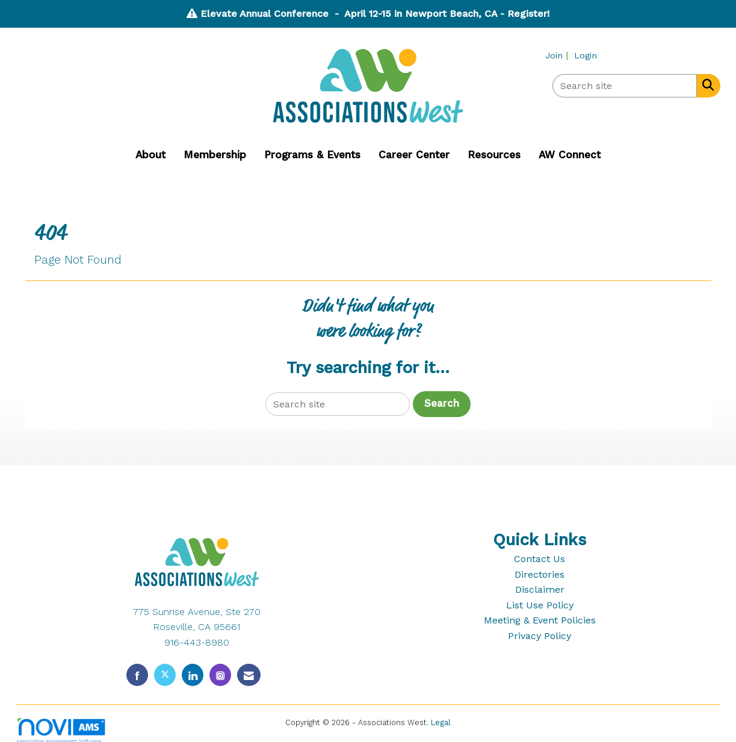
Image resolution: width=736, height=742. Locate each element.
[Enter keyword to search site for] (624, 85)
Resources (494, 155)
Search (441, 403)
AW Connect (570, 155)
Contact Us (539, 558)
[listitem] (558, 55)
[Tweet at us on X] (165, 675)
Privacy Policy (539, 636)
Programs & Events (312, 155)
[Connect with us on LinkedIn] (192, 675)
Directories (539, 574)
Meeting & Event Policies (540, 620)
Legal (441, 722)
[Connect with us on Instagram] (220, 675)
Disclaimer (539, 589)
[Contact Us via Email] (249, 675)
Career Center (414, 155)
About (150, 155)
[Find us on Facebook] (137, 675)
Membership (215, 155)
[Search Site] (705, 85)
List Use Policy (540, 605)
